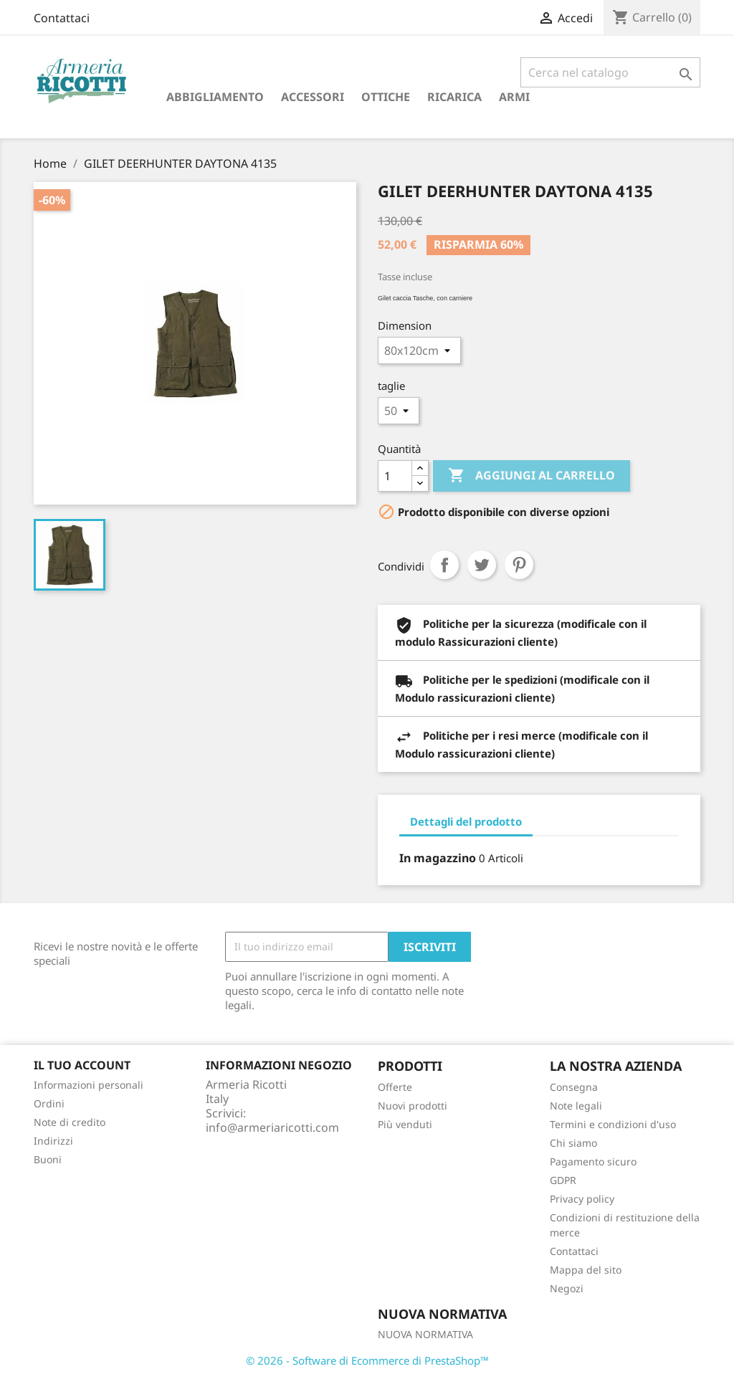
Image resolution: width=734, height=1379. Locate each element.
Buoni (48, 1159)
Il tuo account (82, 1065)
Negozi (566, 1288)
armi (514, 97)
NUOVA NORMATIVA (425, 1334)
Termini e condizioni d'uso (613, 1124)
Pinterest (519, 564)
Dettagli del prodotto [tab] (466, 821)
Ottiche (385, 97)
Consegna (574, 1087)
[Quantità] (395, 476)
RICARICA (454, 97)
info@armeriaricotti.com (272, 1127)
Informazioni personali (88, 1085)
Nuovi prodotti (412, 1105)
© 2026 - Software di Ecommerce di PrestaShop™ (367, 1360)
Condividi (444, 564)
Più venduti (405, 1124)
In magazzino (437, 858)
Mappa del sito (585, 1270)
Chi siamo (573, 1143)
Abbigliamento (215, 97)
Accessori (312, 97)
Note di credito (69, 1122)
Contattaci (62, 18)
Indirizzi (53, 1140)
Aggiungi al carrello (531, 476)
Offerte (395, 1087)
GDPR (563, 1180)
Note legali (576, 1105)
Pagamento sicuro (593, 1161)
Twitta (481, 564)
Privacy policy (582, 1199)
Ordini (49, 1103)
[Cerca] (610, 72)
